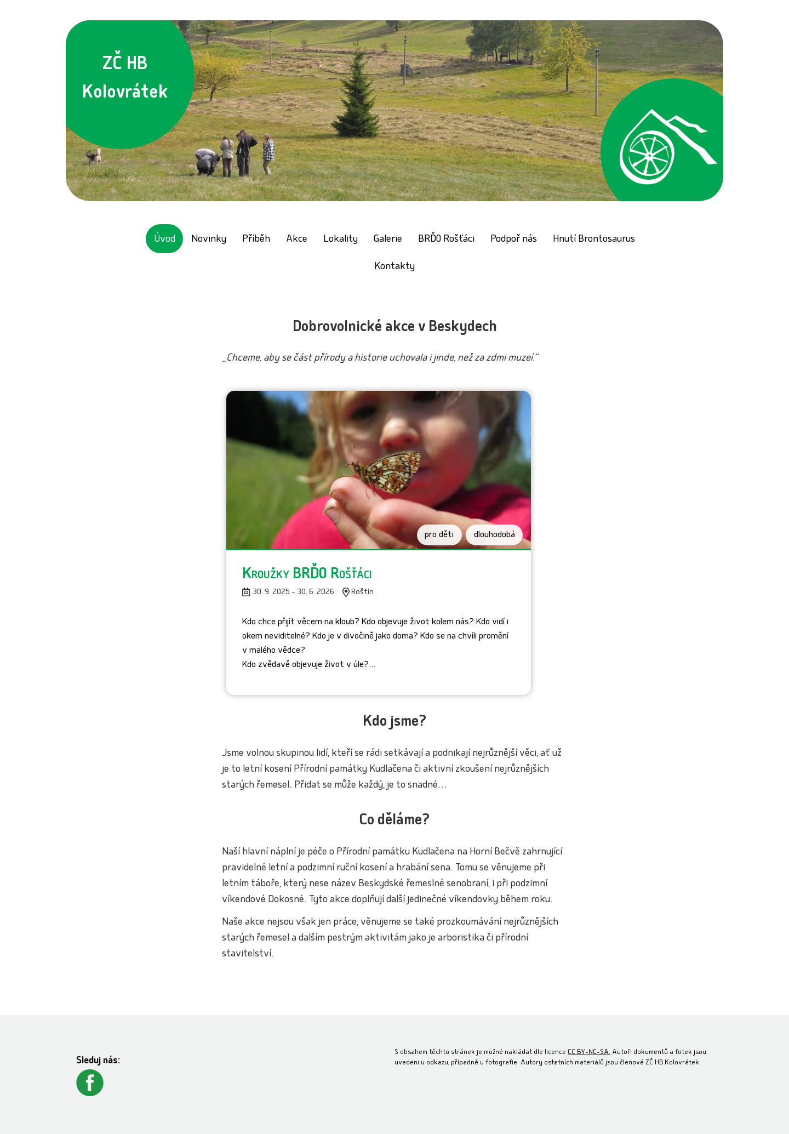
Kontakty (394, 267)
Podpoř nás (513, 240)
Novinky (208, 240)
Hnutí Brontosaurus (594, 240)
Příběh (256, 240)
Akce (296, 240)
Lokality (340, 240)
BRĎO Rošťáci (446, 240)
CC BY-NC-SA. (589, 1052)
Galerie (388, 240)
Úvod (164, 240)
